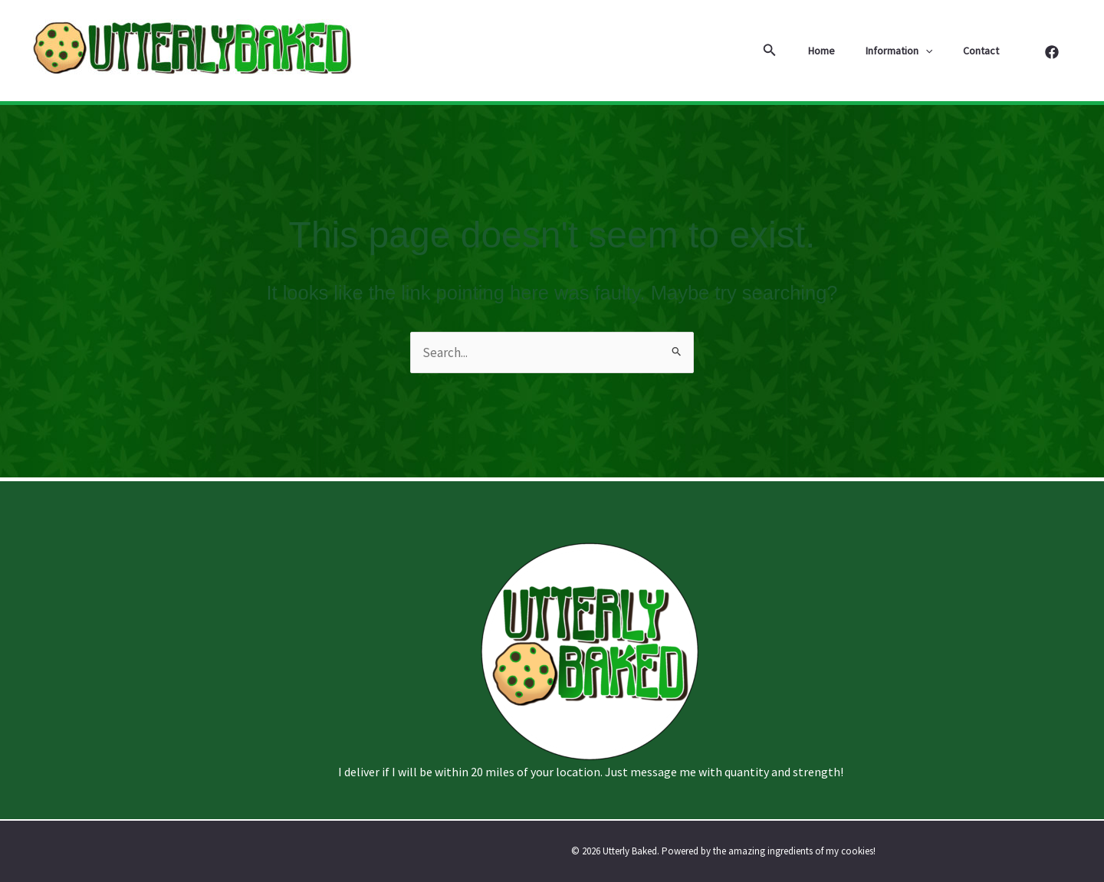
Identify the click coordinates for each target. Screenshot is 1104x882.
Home (844, 50)
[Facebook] (1052, 52)
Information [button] (912, 50)
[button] (797, 51)
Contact (986, 50)
